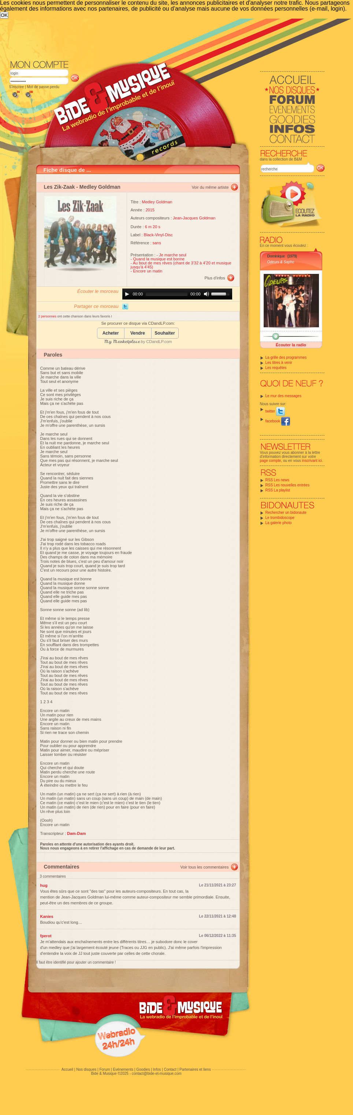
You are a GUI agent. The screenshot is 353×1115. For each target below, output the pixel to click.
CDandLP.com (159, 341)
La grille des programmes (286, 357)
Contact (170, 1069)
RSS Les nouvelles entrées (287, 485)
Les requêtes (276, 368)
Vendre (137, 333)
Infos (157, 1069)
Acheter (111, 333)
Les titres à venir (278, 363)
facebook (277, 421)
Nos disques (86, 1069)
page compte (270, 461)
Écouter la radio (291, 345)
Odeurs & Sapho (280, 262)
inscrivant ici (312, 461)
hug (44, 885)
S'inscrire (16, 87)
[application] (177, 294)
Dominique (276, 256)
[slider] (166, 294)
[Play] (127, 294)
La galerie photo (278, 523)
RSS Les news (277, 480)
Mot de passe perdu (43, 87)
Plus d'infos (215, 278)
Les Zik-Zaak (59, 187)
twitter (275, 411)
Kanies (46, 916)
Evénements (123, 1069)
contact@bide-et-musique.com (157, 1073)
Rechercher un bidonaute (285, 513)
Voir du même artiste (210, 187)
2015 (150, 210)
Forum (104, 1069)
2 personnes (47, 316)
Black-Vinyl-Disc (158, 235)
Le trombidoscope (280, 518)
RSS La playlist (277, 490)
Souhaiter (165, 333)
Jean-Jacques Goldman (194, 218)
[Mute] (206, 294)
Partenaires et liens (195, 1069)
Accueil (67, 1069)
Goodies (143, 1069)
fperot (46, 936)
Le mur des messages (283, 396)
